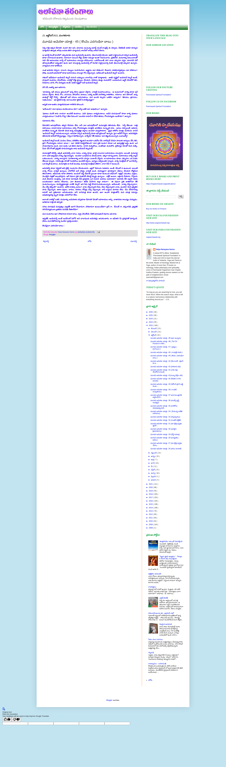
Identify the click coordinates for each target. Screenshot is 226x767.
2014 (151, 508)
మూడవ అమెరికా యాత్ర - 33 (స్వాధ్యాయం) (165, 417)
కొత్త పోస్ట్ (46, 241)
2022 (151, 325)
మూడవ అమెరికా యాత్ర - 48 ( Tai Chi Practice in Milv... (163, 342)
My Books (92, 26)
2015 (151, 504)
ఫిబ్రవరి (153, 476)
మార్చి (153, 473)
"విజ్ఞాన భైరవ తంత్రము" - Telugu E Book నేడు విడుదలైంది (170, 557)
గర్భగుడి (151, 653)
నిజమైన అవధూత (165, 624)
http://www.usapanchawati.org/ (158, 223)
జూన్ (153, 463)
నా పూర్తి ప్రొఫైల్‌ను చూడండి (155, 281)
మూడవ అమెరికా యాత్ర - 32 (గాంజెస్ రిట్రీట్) (165, 420)
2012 (151, 514)
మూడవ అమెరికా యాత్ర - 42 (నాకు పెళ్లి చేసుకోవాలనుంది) (163, 371)
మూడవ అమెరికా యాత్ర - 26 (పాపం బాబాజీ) (165, 449)
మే (152, 466)
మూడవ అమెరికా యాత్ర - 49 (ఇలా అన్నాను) (165, 338)
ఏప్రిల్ (153, 470)
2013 (151, 511)
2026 (151, 312)
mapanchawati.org (153, 237)
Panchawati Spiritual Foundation (158, 95)
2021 (151, 484)
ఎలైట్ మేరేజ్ (163, 598)
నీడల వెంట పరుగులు (155, 639)
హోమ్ (90, 241)
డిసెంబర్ (154, 328)
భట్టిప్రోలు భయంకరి (154, 574)
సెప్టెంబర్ (154, 453)
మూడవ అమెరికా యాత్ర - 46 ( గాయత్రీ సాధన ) (166, 352)
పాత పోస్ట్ (133, 241)
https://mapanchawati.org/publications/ (161, 184)
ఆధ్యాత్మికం (53, 26)
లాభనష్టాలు (152, 587)
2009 (151, 525)
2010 (151, 521)
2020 (151, 487)
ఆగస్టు (153, 456)
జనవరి (153, 480)
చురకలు (78, 26)
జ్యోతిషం (66, 26)
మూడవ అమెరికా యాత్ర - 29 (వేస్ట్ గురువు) (165, 434)
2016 (151, 501)
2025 (151, 315)
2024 (151, 319)
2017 (151, 497)
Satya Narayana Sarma (66, 232)
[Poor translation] (16, 719)
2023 (151, 322)
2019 (151, 491)
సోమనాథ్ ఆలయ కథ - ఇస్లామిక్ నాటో (161, 613)
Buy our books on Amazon (156, 209)
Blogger (109, 700)
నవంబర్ (154, 332)
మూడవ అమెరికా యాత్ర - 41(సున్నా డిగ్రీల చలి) (166, 375)
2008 (151, 528)
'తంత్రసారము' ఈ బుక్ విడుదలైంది (170, 541)
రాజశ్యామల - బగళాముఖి (157, 664)
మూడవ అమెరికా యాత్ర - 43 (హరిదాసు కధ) (165, 367)
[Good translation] (7, 719)
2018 (151, 494)
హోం (42, 26)
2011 (151, 518)
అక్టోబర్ (153, 335)
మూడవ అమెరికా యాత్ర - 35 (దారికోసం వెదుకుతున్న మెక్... (163, 407)
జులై (152, 460)
